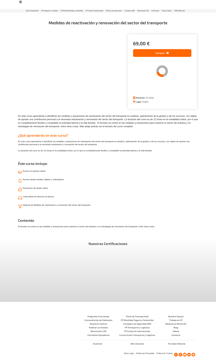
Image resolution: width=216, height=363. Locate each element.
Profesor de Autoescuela (114, 11)
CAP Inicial (155, 11)
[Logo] (108, 4)
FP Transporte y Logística (49, 11)
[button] (162, 53)
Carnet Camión (166, 11)
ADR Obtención (179, 11)
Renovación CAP (143, 11)
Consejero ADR (129, 11)
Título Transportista (32, 11)
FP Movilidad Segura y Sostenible (72, 11)
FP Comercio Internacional (94, 11)
